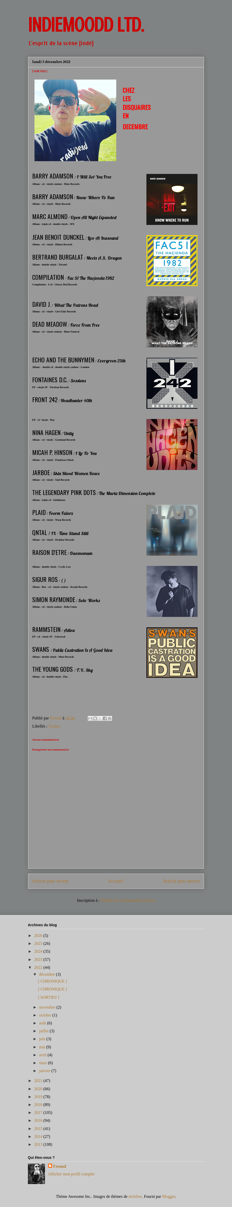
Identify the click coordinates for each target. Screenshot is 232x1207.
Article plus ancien (181, 881)
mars (43, 1063)
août (43, 1023)
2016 (38, 1120)
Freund (59, 1166)
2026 (38, 935)
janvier (45, 1071)
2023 (38, 959)
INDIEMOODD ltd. (86, 25)
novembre (47, 1007)
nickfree (135, 1196)
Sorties (54, 726)
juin (43, 1039)
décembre (47, 974)
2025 (38, 943)
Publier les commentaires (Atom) (128, 900)
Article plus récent (50, 881)
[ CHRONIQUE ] (52, 981)
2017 (38, 1112)
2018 (38, 1104)
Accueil (115, 881)
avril (43, 1055)
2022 (38, 967)
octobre (45, 1015)
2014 (38, 1136)
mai (42, 1047)
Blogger (168, 1196)
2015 (38, 1128)
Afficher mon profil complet (71, 1174)
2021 (38, 1080)
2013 (38, 1144)
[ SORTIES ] (48, 997)
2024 (38, 951)
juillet (44, 1031)
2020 (38, 1089)
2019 (38, 1097)
